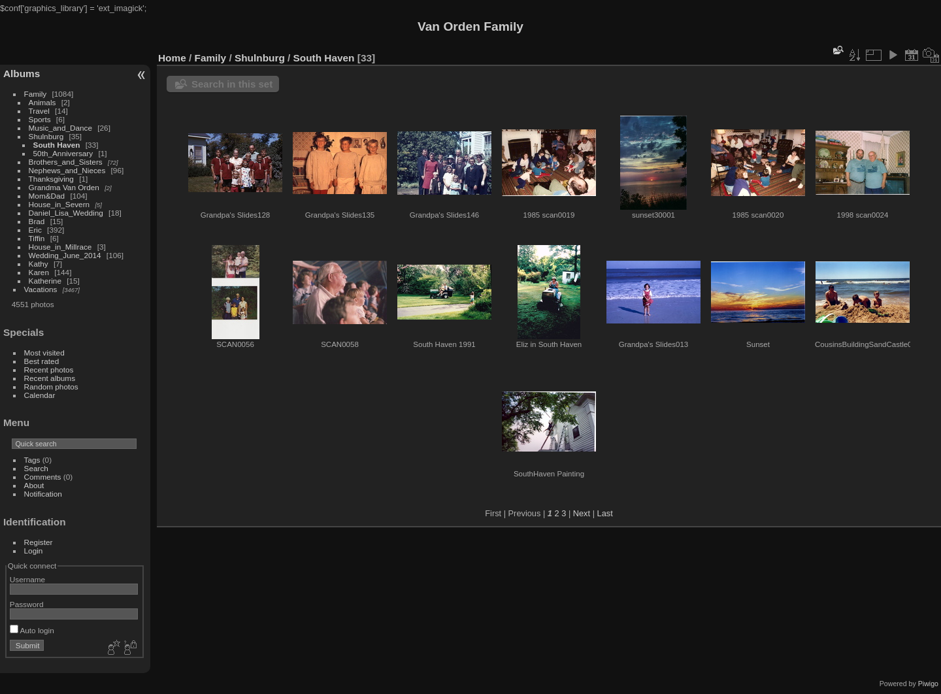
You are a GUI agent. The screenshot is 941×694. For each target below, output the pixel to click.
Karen (39, 272)
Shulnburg (46, 136)
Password (27, 604)
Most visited (44, 352)
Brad (37, 221)
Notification (43, 493)
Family (35, 94)
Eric (35, 229)
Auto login (32, 630)
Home (172, 57)
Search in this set (231, 84)
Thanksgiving (51, 178)
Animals (42, 102)
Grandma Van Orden (64, 187)
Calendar (40, 395)
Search (36, 468)
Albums (21, 73)
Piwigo (928, 683)
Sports (40, 119)
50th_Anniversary (63, 153)
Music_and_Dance (60, 128)
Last (605, 513)
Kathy (38, 263)
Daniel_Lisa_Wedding (66, 212)
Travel (39, 111)
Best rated (41, 361)
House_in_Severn (59, 204)
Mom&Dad (47, 195)
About (34, 485)
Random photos (51, 386)
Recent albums (49, 378)
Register (38, 542)
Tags (32, 459)
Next (581, 513)
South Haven (56, 144)
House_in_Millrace (60, 246)
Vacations (41, 289)
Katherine (45, 280)
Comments (42, 476)
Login (33, 550)
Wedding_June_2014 (65, 255)
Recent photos (49, 369)
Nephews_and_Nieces (67, 170)
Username (27, 579)
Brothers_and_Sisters (66, 161)
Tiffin (37, 238)
